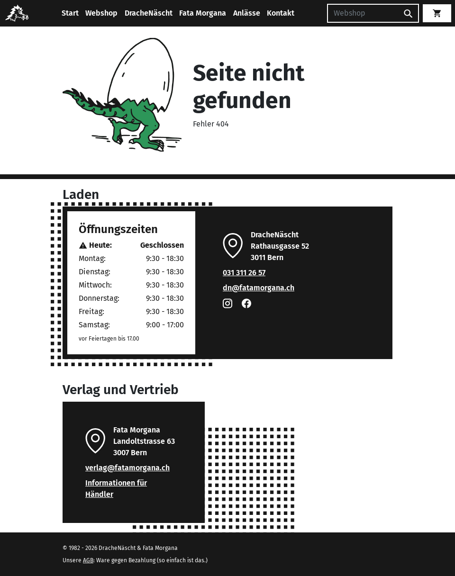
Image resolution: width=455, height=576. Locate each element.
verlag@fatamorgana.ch (127, 467)
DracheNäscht (149, 13)
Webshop (101, 13)
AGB (88, 560)
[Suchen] (362, 13)
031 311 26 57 (244, 272)
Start (70, 13)
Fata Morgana (202, 13)
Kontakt (280, 13)
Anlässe (246, 13)
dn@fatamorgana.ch (258, 287)
